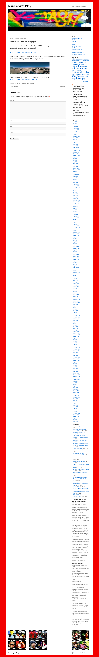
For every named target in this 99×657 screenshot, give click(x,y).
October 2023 (76, 173)
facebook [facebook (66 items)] (75, 62)
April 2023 (75, 182)
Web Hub (74, 39)
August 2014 (76, 250)
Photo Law (62, 29)
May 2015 (75, 245)
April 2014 (75, 253)
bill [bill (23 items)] (85, 59)
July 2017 (75, 238)
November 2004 (76, 376)
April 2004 (75, 387)
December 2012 (76, 270)
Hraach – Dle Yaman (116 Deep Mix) (81, 458)
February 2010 (76, 294)
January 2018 (76, 229)
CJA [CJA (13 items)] (80, 60)
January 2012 (76, 283)
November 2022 (76, 189)
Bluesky (73, 43)
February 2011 (76, 285)
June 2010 (75, 291)
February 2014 (76, 254)
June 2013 (75, 264)
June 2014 (75, 251)
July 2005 (75, 363)
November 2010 (76, 290)
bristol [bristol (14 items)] (87, 59)
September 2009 (76, 302)
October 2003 (76, 395)
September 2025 (76, 136)
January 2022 (76, 198)
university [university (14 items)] (74, 81)
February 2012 (76, 282)
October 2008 (76, 318)
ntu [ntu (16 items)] (84, 68)
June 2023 (75, 179)
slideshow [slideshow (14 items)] (74, 78)
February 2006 (76, 355)
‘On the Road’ (42, 29)
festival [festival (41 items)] (81, 62)
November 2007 (76, 334)
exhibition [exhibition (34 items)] (86, 61)
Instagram (74, 41)
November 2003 (76, 394)
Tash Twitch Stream (52, 29)
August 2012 (76, 275)
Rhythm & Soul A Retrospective (80, 96)
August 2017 (76, 237)
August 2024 (76, 157)
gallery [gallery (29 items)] (79, 64)
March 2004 (75, 389)
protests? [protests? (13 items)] (80, 76)
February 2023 (76, 184)
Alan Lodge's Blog (19, 6)
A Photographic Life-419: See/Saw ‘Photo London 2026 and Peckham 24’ (80, 479)
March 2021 (75, 214)
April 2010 (75, 293)
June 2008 (75, 323)
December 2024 (76, 150)
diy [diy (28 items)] (82, 60)
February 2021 (76, 216)
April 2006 (75, 352)
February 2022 (76, 197)
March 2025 (75, 145)
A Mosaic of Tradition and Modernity (81, 97)
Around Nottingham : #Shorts (79, 426)
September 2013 (76, 259)
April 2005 (75, 368)
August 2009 (76, 304)
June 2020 (75, 221)
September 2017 (76, 235)
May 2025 (75, 142)
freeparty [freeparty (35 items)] (74, 64)
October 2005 (76, 358)
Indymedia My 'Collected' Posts (78, 54)
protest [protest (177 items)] (75, 76)
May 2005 (75, 366)
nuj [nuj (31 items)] (86, 68)
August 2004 (76, 381)
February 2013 (76, 267)
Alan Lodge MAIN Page (77, 38)
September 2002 (76, 416)
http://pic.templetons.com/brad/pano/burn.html (23, 52)
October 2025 (76, 134)
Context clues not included (78, 86)
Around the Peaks (77, 93)
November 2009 (76, 299)
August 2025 (76, 137)
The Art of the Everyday (78, 101)
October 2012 (76, 274)
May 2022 (75, 192)
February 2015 (76, 246)
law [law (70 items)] (79, 66)
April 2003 (75, 405)
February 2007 (76, 344)
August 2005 (76, 362)
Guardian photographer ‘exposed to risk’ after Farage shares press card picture (80, 483)
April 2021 (75, 213)
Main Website (22, 29)
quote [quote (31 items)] (83, 76)
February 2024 (76, 166)
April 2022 (75, 193)
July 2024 (75, 158)
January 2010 (76, 296)
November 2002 (76, 413)
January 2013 (76, 269)
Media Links (84, 29)
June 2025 (75, 141)
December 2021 (76, 200)
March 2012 (75, 280)
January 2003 (76, 410)
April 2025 (75, 144)
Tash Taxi (75, 99)
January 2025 (76, 149)
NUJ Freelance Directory (77, 49)
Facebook (74, 44)
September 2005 (76, 360)
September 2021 (76, 205)
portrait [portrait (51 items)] (78, 74)
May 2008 (75, 325)
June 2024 (75, 160)
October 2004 (76, 378)
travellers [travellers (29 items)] (74, 80)
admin (25, 38)
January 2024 (76, 168)
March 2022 (75, 195)
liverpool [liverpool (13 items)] (83, 66)
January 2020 (76, 225)
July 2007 (75, 339)
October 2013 (76, 258)
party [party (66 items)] (73, 70)
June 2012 (75, 277)
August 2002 (76, 418)
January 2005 (76, 373)
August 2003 (76, 398)
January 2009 (76, 314)
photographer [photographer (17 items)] (78, 70)
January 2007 (76, 346)
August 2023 (76, 176)
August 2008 (76, 320)
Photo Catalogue (32, 29)
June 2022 (75, 190)
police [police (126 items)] (86, 72)
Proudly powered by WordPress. (80, 652)
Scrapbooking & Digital (78, 89)
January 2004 (76, 392)
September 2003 (76, 397)
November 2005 (76, 357)
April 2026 (75, 125)
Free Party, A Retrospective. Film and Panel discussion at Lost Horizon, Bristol (81, 466)
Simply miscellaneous (77, 94)
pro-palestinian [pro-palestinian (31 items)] (85, 74)
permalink (31, 83)
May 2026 (75, 123)
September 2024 (76, 155)
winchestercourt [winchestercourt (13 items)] (79, 81)
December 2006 (76, 347)
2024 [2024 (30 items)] (73, 59)
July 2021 (75, 208)
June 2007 (75, 341)
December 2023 (76, 169)
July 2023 (75, 177)
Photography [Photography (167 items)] (78, 72)
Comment (12, 100)
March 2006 (75, 354)
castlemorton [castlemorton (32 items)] (75, 60)
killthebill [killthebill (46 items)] (75, 66)
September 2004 (76, 379)
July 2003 (75, 400)
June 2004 (75, 384)
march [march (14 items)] (86, 66)
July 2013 (75, 262)
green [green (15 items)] (82, 64)
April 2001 (75, 421)
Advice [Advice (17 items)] (77, 59)
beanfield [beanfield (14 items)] (82, 59)
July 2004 (75, 382)
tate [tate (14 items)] (80, 78)
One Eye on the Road (76, 46)
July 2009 (75, 306)
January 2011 (76, 286)
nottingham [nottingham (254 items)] (78, 68)
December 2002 (76, 411)
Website (11, 132)
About (16, 29)
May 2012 (75, 278)
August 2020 (76, 219)
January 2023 (76, 185)
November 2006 (76, 349)
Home (11, 29)
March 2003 (75, 406)
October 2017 (76, 234)
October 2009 (76, 301)
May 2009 (75, 309)
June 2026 (75, 121)
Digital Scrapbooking (77, 448)
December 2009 (76, 298)
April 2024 (75, 163)
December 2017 (76, 230)
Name (11, 120)
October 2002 (76, 414)
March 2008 (75, 328)
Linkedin (73, 47)
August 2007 (76, 338)
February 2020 (76, 224)
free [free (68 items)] (85, 62)
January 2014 (76, 256)
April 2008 (75, 326)
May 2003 (75, 403)
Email (11, 126)
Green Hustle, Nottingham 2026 (80, 450)
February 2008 (76, 330)
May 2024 (75, 161)
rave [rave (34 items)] (86, 76)
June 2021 (75, 209)
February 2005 (76, 371)
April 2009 (75, 310)
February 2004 (76, 390)
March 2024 (75, 165)
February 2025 (76, 147)
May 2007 (75, 342)
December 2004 (76, 374)
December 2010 (76, 288)
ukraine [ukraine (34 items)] (84, 80)
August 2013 (76, 261)
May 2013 (75, 266)
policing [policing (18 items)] (73, 74)
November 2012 (76, 272)
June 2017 (75, 240)
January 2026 (76, 129)
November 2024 (76, 152)
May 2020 (75, 222)
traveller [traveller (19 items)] (84, 78)
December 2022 (76, 187)
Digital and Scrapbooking (78, 88)
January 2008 (76, 331)
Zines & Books (70, 29)
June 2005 (75, 365)
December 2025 (76, 131)
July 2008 (75, 322)
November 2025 (76, 133)
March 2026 (75, 126)
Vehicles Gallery (76, 486)
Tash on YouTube (78, 85)
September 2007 (76, 336)
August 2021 (76, 206)
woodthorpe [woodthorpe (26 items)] (85, 81)
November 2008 (76, 317)
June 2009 (75, 307)
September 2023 (76, 174)
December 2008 (76, 315)
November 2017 (76, 232)
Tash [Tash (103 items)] (78, 78)
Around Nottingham (77, 91)
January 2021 (76, 217)
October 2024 (76, 153)
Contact (78, 29)
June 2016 (75, 243)
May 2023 (75, 181)
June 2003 (75, 402)
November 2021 (76, 201)
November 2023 (76, 171)
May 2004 (75, 386)
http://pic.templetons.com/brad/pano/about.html (23, 79)
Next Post (63, 35)
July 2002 (75, 419)
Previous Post (14, 35)
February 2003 (76, 408)
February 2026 (76, 128)
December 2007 (76, 333)
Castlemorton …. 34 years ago (79, 461)
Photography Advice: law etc (78, 52)
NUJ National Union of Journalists (79, 51)
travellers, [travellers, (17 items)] (79, 80)
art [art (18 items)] (79, 59)
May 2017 (75, 242)
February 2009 (76, 312)
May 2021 (75, 211)
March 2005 (75, 370)
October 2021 (76, 203)
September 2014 (76, 248)
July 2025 (75, 139)
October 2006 (76, 350)
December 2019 (76, 227)
